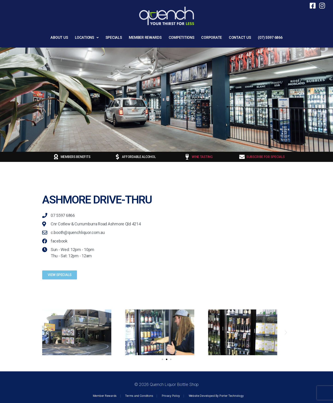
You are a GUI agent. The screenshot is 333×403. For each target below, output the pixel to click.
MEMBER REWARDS (145, 37)
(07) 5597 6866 (270, 37)
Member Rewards (105, 395)
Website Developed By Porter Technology (216, 395)
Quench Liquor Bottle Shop (174, 384)
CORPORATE (211, 37)
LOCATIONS (86, 37)
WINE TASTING (202, 157)
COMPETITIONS (181, 37)
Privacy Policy (171, 395)
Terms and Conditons (139, 395)
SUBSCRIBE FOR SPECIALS (265, 157)
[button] (86, 37)
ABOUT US (59, 37)
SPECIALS (114, 37)
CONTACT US (240, 37)
